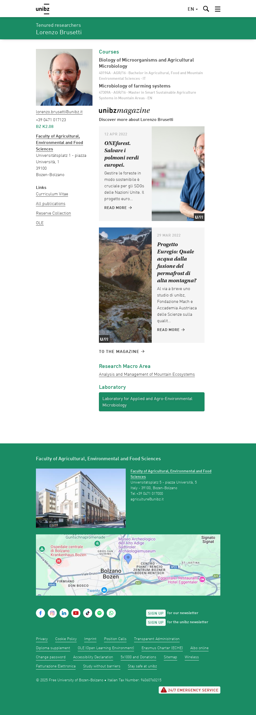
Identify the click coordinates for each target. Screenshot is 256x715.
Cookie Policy (66, 639)
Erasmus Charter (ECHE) (162, 648)
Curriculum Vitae (52, 194)
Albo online (199, 648)
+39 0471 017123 (51, 120)
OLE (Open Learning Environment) (106, 648)
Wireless (192, 657)
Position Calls (115, 639)
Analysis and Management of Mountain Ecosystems (147, 374)
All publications (50, 204)
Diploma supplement (53, 648)
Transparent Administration (157, 639)
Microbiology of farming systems (134, 86)
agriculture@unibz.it (147, 499)
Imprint (90, 639)
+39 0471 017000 (149, 494)
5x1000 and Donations (138, 657)
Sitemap (170, 657)
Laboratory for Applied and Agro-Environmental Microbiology (147, 402)
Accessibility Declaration (93, 657)
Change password (51, 657)
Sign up (156, 613)
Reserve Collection (53, 213)
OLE (40, 223)
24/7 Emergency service (189, 690)
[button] (217, 9)
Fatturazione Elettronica (56, 666)
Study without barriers (101, 666)
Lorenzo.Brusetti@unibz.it (59, 112)
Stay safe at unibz (142, 666)
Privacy (42, 639)
